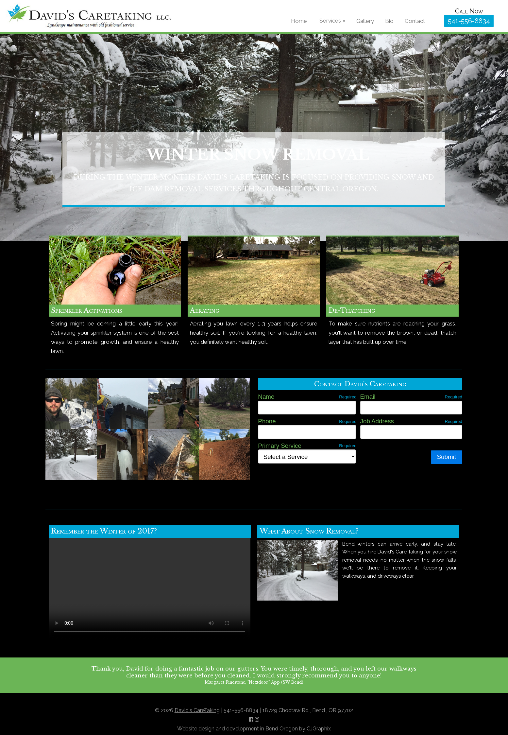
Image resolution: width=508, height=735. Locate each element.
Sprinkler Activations (86, 310)
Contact (415, 21)
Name (307, 396)
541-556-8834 (469, 21)
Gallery (365, 21)
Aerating (204, 310)
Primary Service (307, 445)
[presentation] (307, 477)
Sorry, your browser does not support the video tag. (149, 588)
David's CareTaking (197, 710)
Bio (389, 21)
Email (411, 396)
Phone (307, 421)
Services (330, 20)
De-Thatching (352, 310)
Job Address (411, 421)
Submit (446, 456)
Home (299, 21)
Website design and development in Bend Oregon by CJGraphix (254, 729)
